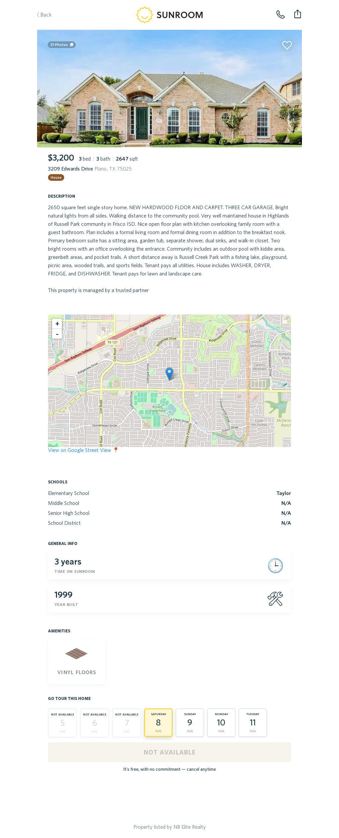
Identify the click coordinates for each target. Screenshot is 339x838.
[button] (169, 374)
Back (41, 15)
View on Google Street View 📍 (83, 450)
